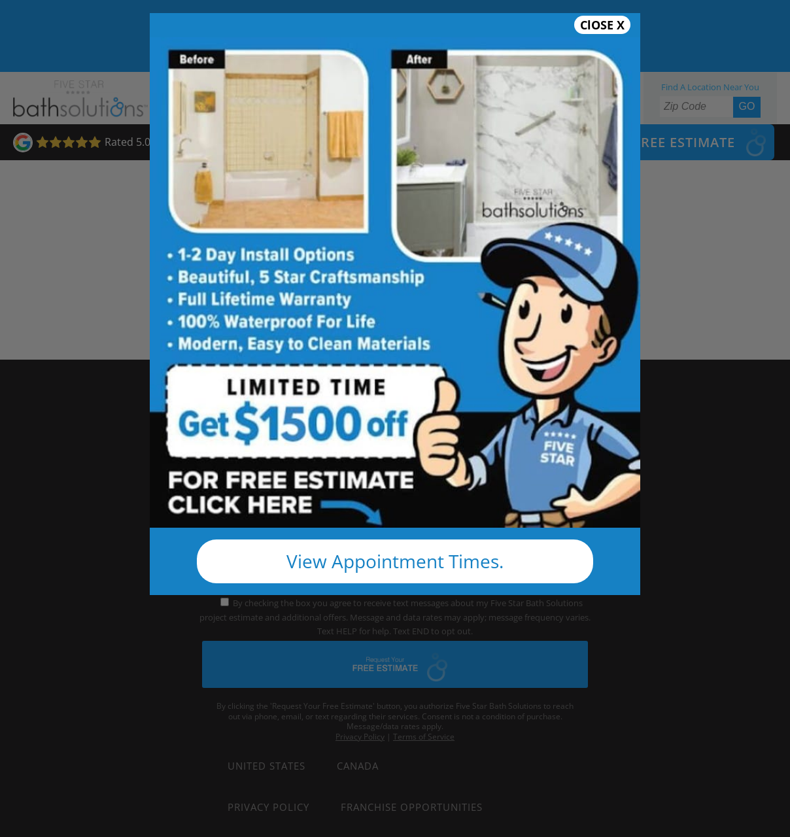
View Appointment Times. (395, 561)
